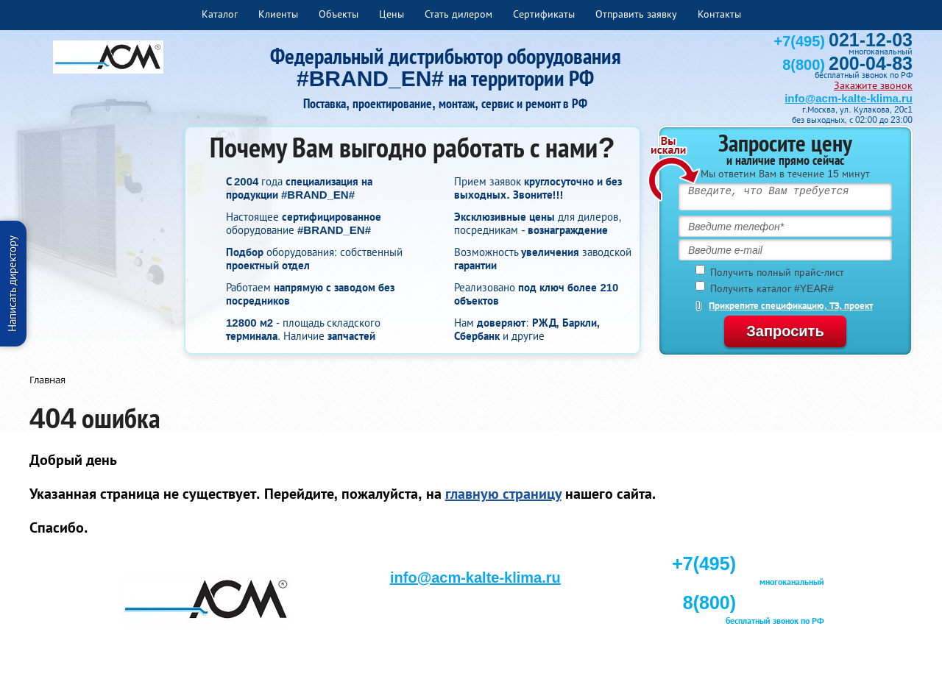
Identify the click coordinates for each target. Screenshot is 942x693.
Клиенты (278, 14)
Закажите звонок (873, 85)
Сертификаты (544, 14)
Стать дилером (458, 14)
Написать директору (12, 283)
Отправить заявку (636, 14)
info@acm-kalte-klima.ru (849, 98)
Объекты (338, 14)
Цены (391, 14)
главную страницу (503, 493)
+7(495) (843, 41)
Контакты (719, 14)
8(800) (847, 64)
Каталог (220, 14)
